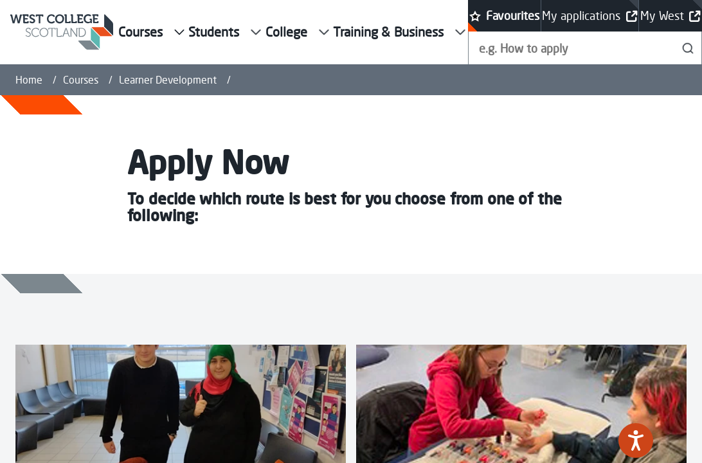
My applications (589, 15)
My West (670, 15)
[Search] (688, 48)
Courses (80, 79)
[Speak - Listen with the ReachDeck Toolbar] (635, 440)
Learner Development (168, 79)
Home (28, 79)
